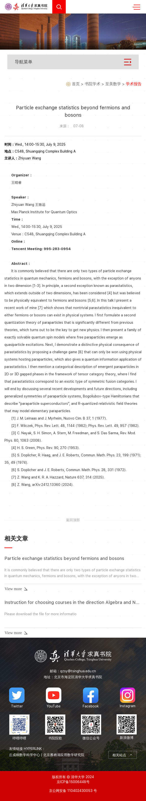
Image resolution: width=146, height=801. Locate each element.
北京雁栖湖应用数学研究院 (63, 755)
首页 (76, 84)
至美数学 (113, 84)
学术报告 (134, 84)
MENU (136, 7)
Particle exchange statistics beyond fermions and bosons (64, 624)
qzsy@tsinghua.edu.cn (78, 671)
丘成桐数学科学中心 (24, 755)
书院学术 (92, 84)
